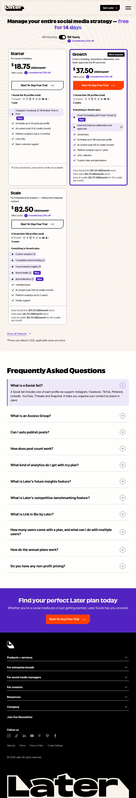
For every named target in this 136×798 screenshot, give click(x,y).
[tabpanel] (68, 187)
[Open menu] (128, 8)
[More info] (115, 115)
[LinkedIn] (24, 735)
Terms (22, 745)
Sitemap (11, 745)
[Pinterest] (47, 735)
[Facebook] (55, 735)
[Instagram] (9, 735)
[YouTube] (32, 735)
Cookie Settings (55, 745)
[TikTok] (16, 735)
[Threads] (39, 735)
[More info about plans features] (19, 334)
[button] (37, 117)
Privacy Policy (36, 745)
